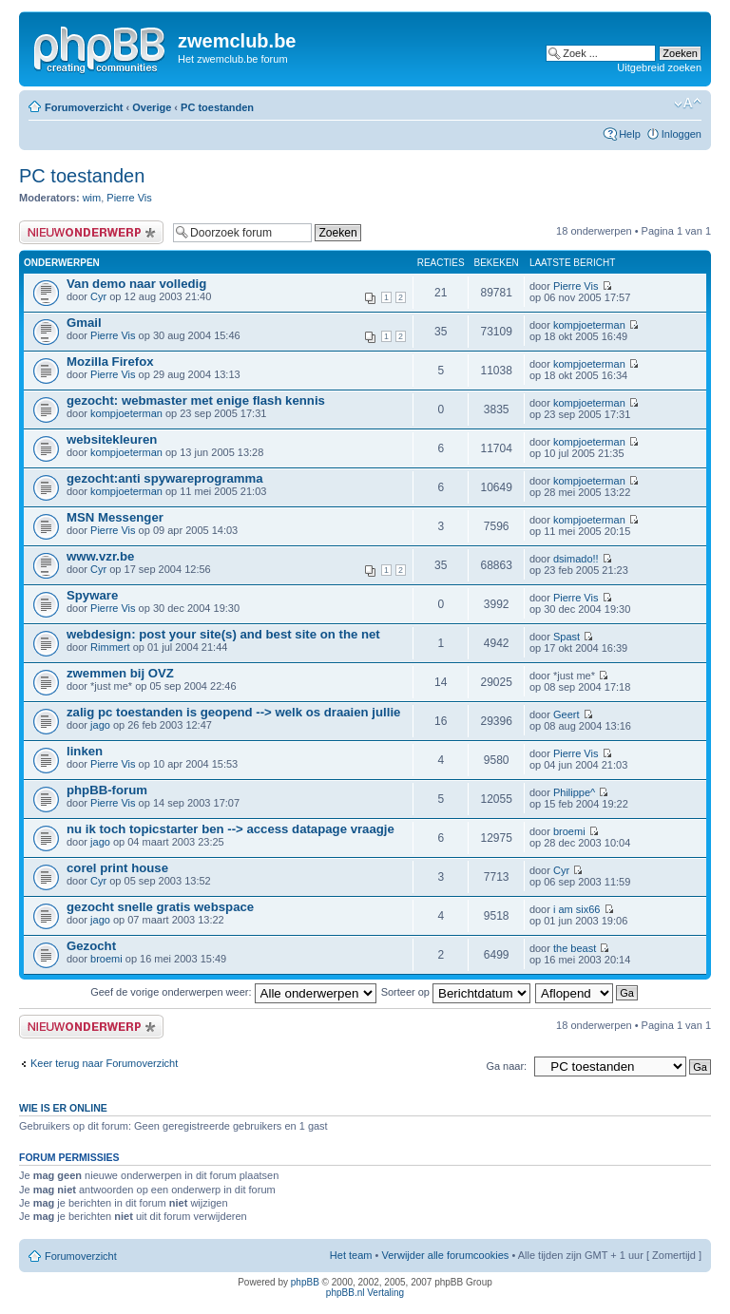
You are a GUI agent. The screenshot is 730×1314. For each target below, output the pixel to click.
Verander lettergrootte (687, 103)
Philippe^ (574, 792)
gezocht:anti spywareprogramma (165, 478)
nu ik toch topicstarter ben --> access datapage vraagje (230, 829)
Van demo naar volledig (136, 283)
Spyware (92, 595)
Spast (566, 636)
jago (100, 725)
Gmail (84, 322)
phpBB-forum (107, 790)
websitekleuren (112, 439)
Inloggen (681, 134)
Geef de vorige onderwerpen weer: (232, 992)
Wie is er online (63, 1108)
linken (85, 751)
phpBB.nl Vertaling (365, 1292)
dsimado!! (576, 558)
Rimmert (110, 647)
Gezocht (91, 946)
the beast (574, 948)
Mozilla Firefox (110, 361)
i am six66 (577, 909)
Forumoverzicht (84, 107)
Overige (151, 107)
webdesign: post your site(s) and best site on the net (223, 634)
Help (630, 134)
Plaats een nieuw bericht (91, 232)
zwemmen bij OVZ (120, 673)
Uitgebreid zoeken (659, 67)
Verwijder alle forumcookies (445, 1255)
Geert (566, 714)
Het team (351, 1255)
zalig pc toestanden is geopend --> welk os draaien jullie (233, 712)
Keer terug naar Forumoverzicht (104, 1063)
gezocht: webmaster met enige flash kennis (196, 400)
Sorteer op (455, 992)
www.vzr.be (100, 556)
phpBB (305, 1282)
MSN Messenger (115, 517)
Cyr (98, 296)
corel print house (117, 868)
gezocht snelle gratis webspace (160, 907)
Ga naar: (506, 1066)
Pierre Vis (128, 197)
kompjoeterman (589, 325)
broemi (569, 831)
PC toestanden (217, 107)
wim (92, 197)
